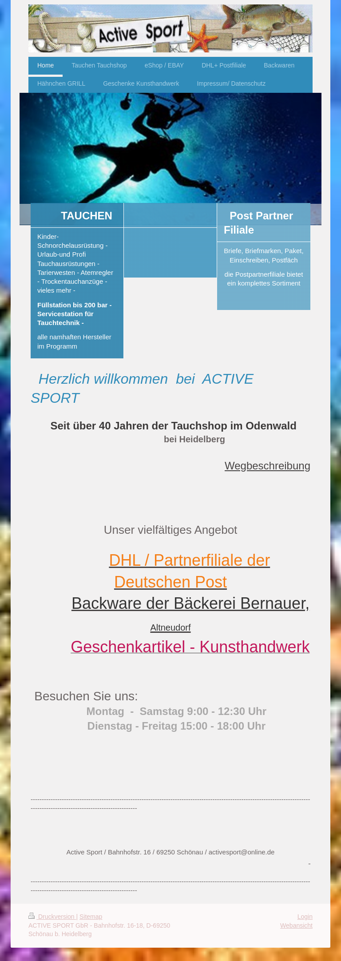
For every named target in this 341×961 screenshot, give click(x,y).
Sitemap (90, 916)
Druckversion (52, 916)
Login (305, 916)
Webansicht (296, 925)
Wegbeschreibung (267, 466)
